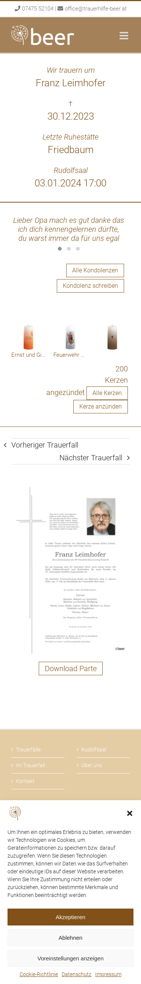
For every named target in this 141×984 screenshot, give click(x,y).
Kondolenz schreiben (90, 285)
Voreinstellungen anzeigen (71, 958)
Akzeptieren (70, 917)
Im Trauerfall (30, 765)
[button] (129, 813)
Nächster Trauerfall (90, 457)
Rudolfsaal (93, 750)
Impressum (108, 974)
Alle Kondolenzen (95, 270)
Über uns (91, 765)
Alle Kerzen (107, 393)
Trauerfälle (28, 750)
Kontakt (25, 781)
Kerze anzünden (100, 406)
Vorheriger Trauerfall (44, 444)
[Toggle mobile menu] (125, 35)
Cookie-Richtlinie (39, 974)
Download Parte (71, 668)
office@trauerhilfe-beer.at (96, 8)
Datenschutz (76, 974)
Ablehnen (70, 937)
